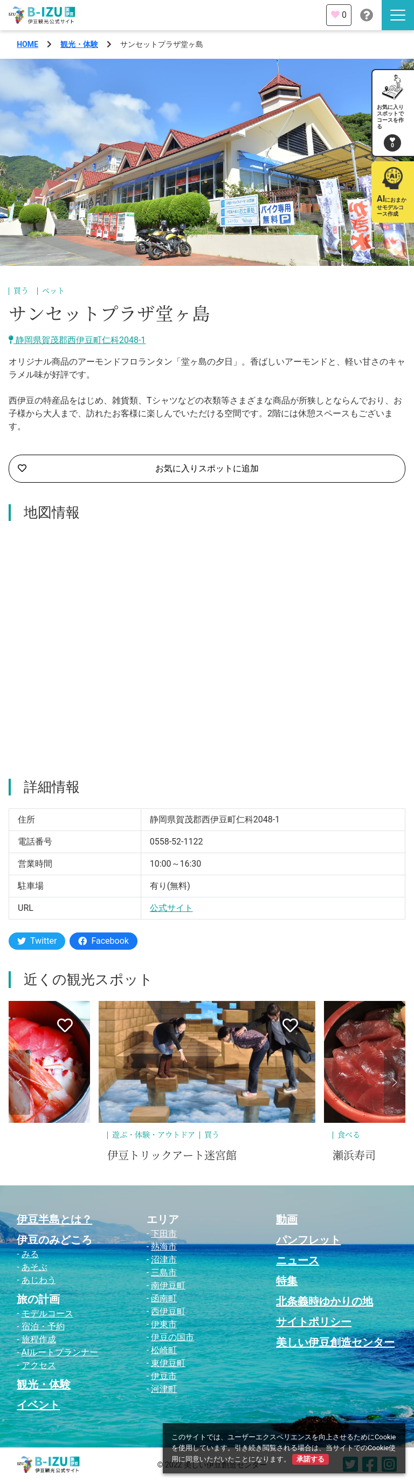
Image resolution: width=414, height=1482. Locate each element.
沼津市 (164, 1259)
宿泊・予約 (43, 1326)
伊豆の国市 (172, 1337)
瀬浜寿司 (354, 1156)
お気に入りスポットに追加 (138, 468)
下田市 (164, 1234)
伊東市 (164, 1324)
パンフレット (308, 1239)
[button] (19, 1082)
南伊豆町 (168, 1285)
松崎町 (164, 1350)
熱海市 (164, 1246)
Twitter (37, 941)
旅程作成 (39, 1339)
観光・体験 (79, 44)
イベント (38, 1404)
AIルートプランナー (60, 1352)
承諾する (310, 1459)
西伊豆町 (168, 1311)
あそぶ (34, 1267)
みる (30, 1254)
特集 (287, 1280)
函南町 (164, 1298)
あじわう (39, 1280)
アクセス (39, 1365)
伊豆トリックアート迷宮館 (172, 1156)
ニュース (297, 1260)
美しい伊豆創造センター (335, 1342)
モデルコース (47, 1313)
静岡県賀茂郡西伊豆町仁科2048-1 (77, 340)
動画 (287, 1219)
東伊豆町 (168, 1363)
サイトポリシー (313, 1321)
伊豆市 (164, 1376)
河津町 (164, 1389)
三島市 (164, 1272)
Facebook (103, 941)
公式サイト (171, 908)
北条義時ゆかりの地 (324, 1301)
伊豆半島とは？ (54, 1219)
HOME (27, 44)
